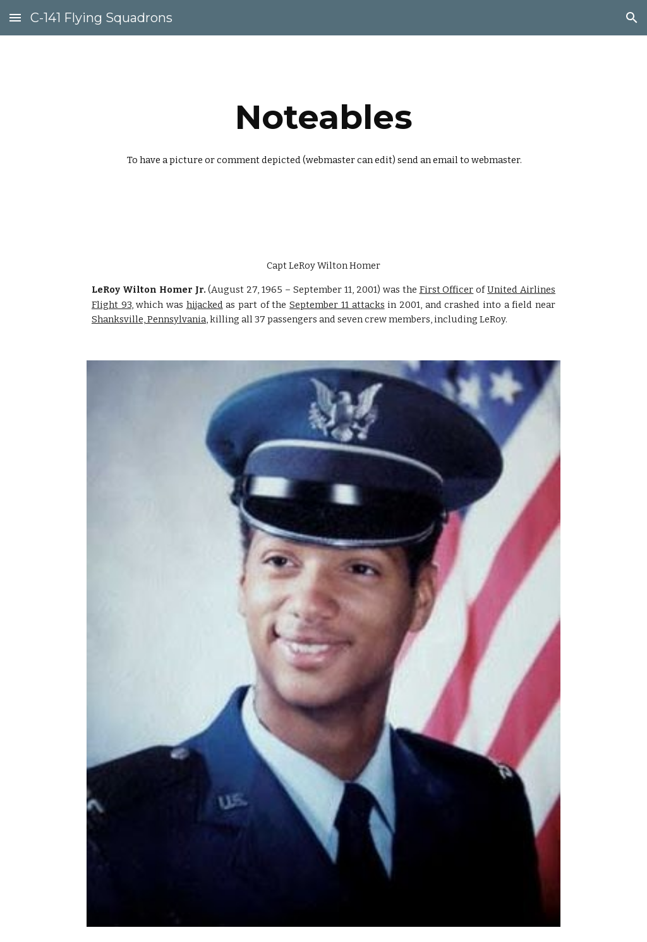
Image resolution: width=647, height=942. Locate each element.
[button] (15, 17)
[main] (324, 135)
